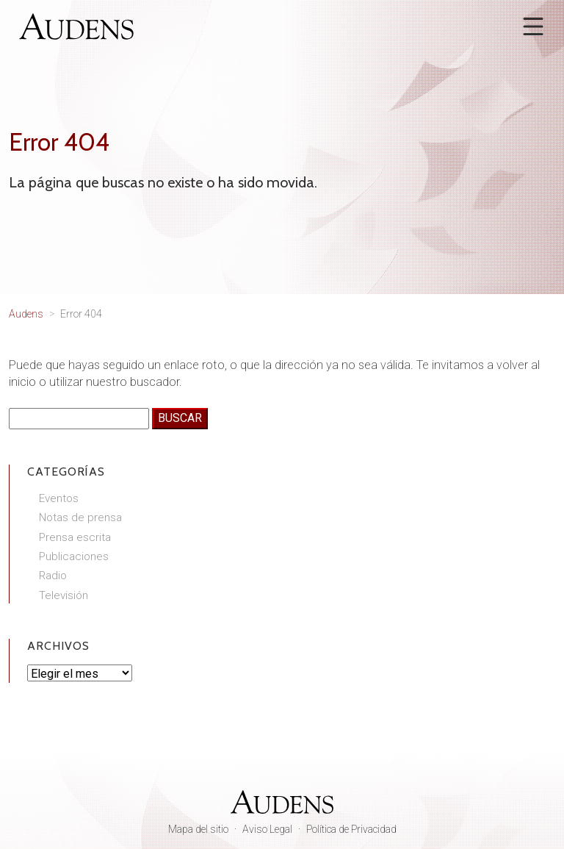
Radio (53, 575)
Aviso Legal (267, 829)
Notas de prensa (80, 517)
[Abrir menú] (533, 26)
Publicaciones (74, 556)
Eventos (59, 498)
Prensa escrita (75, 537)
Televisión (63, 595)
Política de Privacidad (351, 829)
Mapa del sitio (198, 829)
